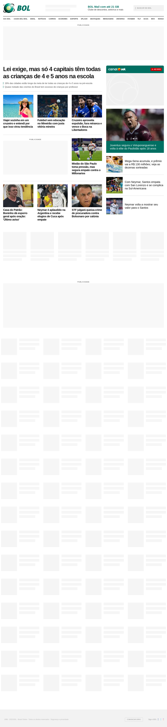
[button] (148, 8)
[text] (149, 8)
